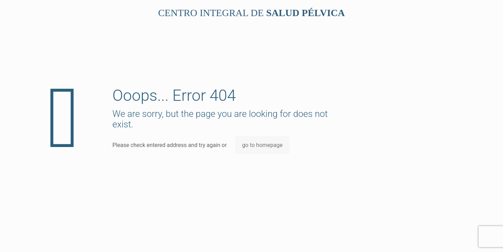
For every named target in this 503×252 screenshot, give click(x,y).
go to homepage (262, 145)
